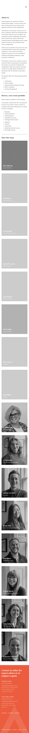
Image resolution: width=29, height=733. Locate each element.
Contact (24, 729)
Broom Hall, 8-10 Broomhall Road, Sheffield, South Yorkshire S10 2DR (10, 689)
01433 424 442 (7, 699)
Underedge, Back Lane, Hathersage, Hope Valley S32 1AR (8, 705)
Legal (19, 729)
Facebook (16, 713)
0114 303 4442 (7, 683)
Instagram (4, 713)
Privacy (15, 729)
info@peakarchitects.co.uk (10, 686)
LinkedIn (10, 713)
